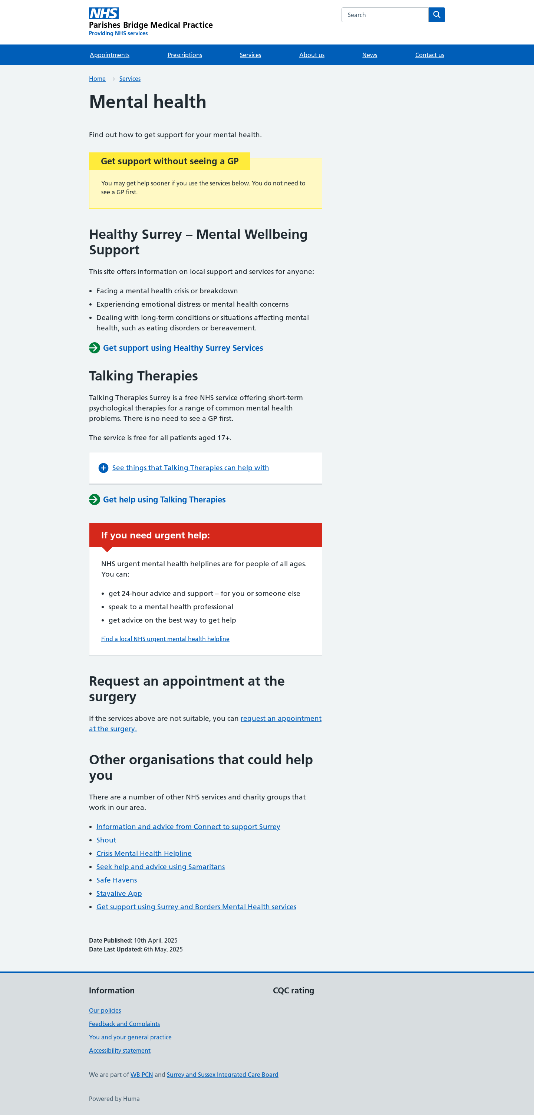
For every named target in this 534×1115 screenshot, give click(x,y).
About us (311, 55)
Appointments (109, 55)
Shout (106, 840)
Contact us (429, 55)
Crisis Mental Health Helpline (144, 853)
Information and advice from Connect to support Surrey (188, 826)
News (369, 55)
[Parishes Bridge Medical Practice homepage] (151, 22)
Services (250, 55)
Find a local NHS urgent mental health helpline (165, 639)
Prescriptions (185, 55)
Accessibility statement (120, 1050)
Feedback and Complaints (124, 1023)
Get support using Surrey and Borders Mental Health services (196, 907)
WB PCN (142, 1074)
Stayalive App (119, 893)
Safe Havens (116, 880)
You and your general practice (130, 1037)
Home (97, 78)
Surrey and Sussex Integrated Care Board (222, 1074)
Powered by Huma (114, 1098)
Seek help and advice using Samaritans (160, 866)
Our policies (105, 1010)
